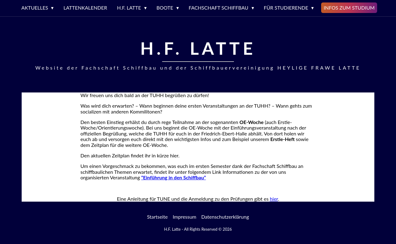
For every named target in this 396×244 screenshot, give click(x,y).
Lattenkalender (85, 8)
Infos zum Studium (349, 8)
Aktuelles (34, 8)
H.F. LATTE (129, 8)
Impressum (184, 217)
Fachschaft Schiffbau (218, 8)
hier (274, 199)
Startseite (157, 217)
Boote (165, 8)
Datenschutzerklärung (225, 217)
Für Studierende (286, 8)
